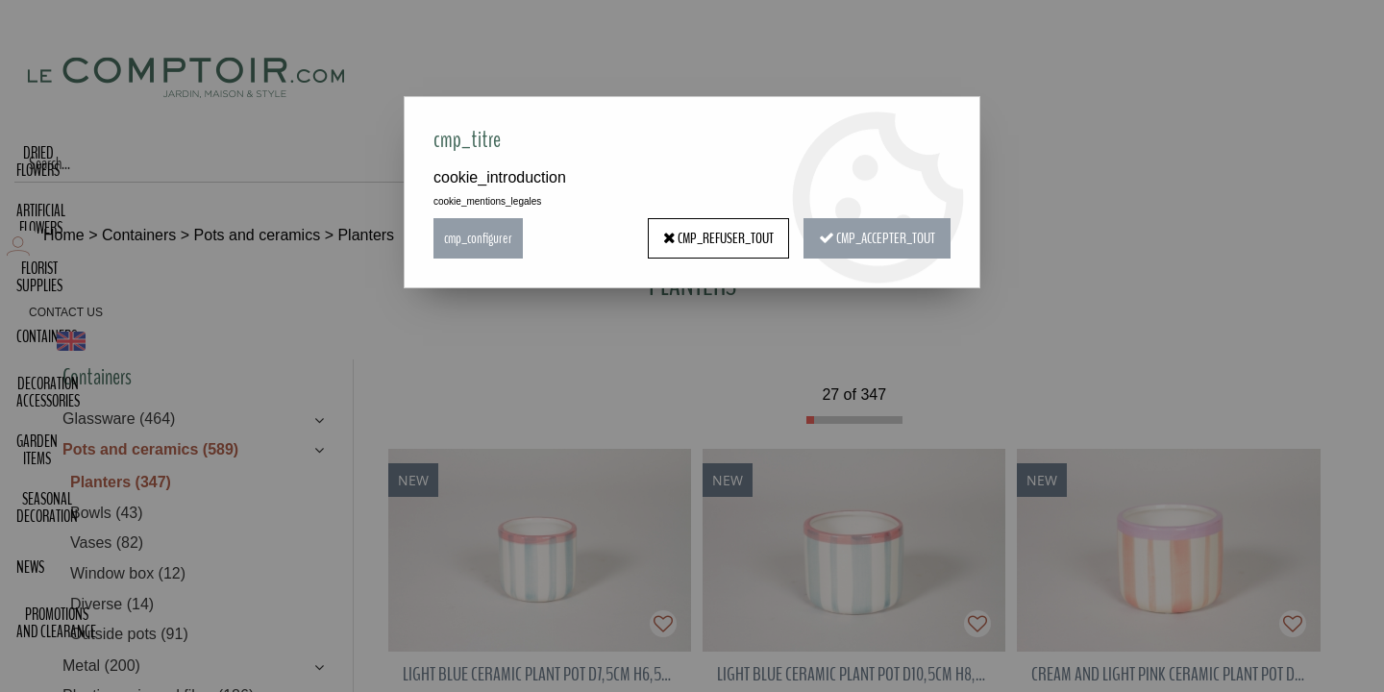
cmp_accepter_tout (877, 238)
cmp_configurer (478, 238)
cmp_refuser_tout (718, 238)
